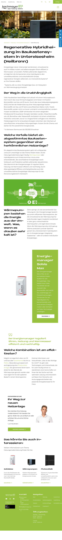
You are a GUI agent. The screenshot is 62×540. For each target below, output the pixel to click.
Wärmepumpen (34, 155)
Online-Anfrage (47, 503)
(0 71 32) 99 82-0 (45, 2)
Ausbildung (57, 500)
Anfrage (57, 1)
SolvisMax (45, 316)
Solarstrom (45, 482)
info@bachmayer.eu (49, 2)
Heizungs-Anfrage (18, 429)
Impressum (46, 506)
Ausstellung (11, 2)
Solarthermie (18, 360)
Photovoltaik (47, 469)
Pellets (6, 363)
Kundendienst (37, 500)
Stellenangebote (47, 500)
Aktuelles (3, 2)
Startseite (6, 42)
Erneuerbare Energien (23, 42)
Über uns (19, 2)
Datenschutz (36, 506)
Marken (35, 503)
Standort (41, 2)
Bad (34, 497)
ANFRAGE (60, 43)
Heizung (13, 42)
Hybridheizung (35, 42)
